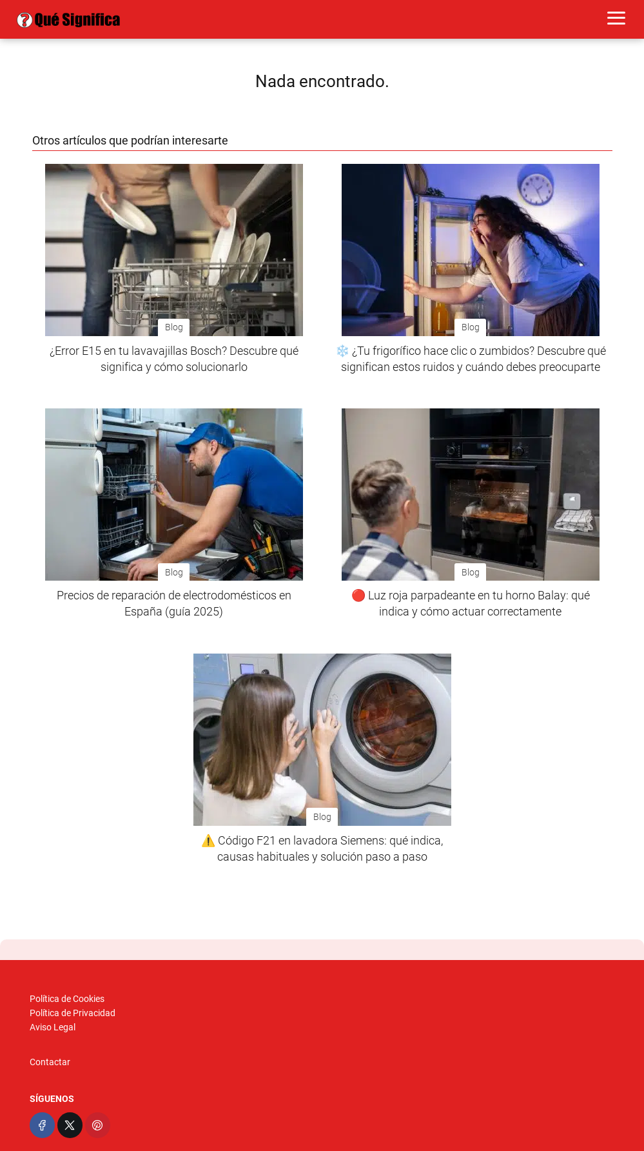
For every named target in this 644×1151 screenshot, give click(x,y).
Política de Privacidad (72, 1013)
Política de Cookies (67, 999)
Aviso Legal (52, 1027)
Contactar (50, 1062)
